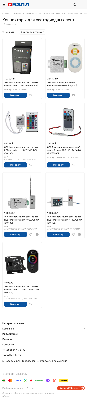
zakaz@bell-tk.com (12, 355)
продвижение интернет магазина (37, 393)
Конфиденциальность (13, 388)
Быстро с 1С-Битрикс (69, 388)
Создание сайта (10, 393)
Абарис (6, 396)
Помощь (7, 339)
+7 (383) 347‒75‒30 (13, 349)
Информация (10, 333)
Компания (8, 328)
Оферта (30, 388)
